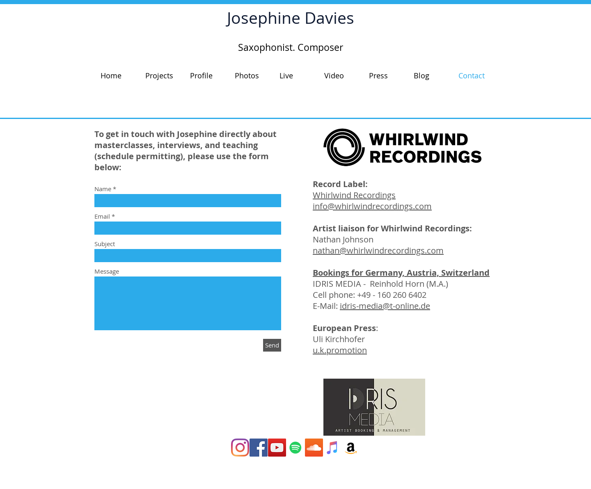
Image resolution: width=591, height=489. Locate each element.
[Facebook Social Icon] (259, 448)
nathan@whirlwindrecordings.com (378, 250)
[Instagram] (240, 448)
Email (102, 216)
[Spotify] (295, 448)
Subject (104, 244)
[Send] (272, 345)
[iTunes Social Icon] (332, 448)
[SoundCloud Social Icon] (314, 448)
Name (102, 189)
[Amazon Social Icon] (351, 448)
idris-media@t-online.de (385, 305)
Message (106, 271)
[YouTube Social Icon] (277, 448)
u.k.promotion (340, 350)
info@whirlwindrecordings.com (372, 206)
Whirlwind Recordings (354, 195)
